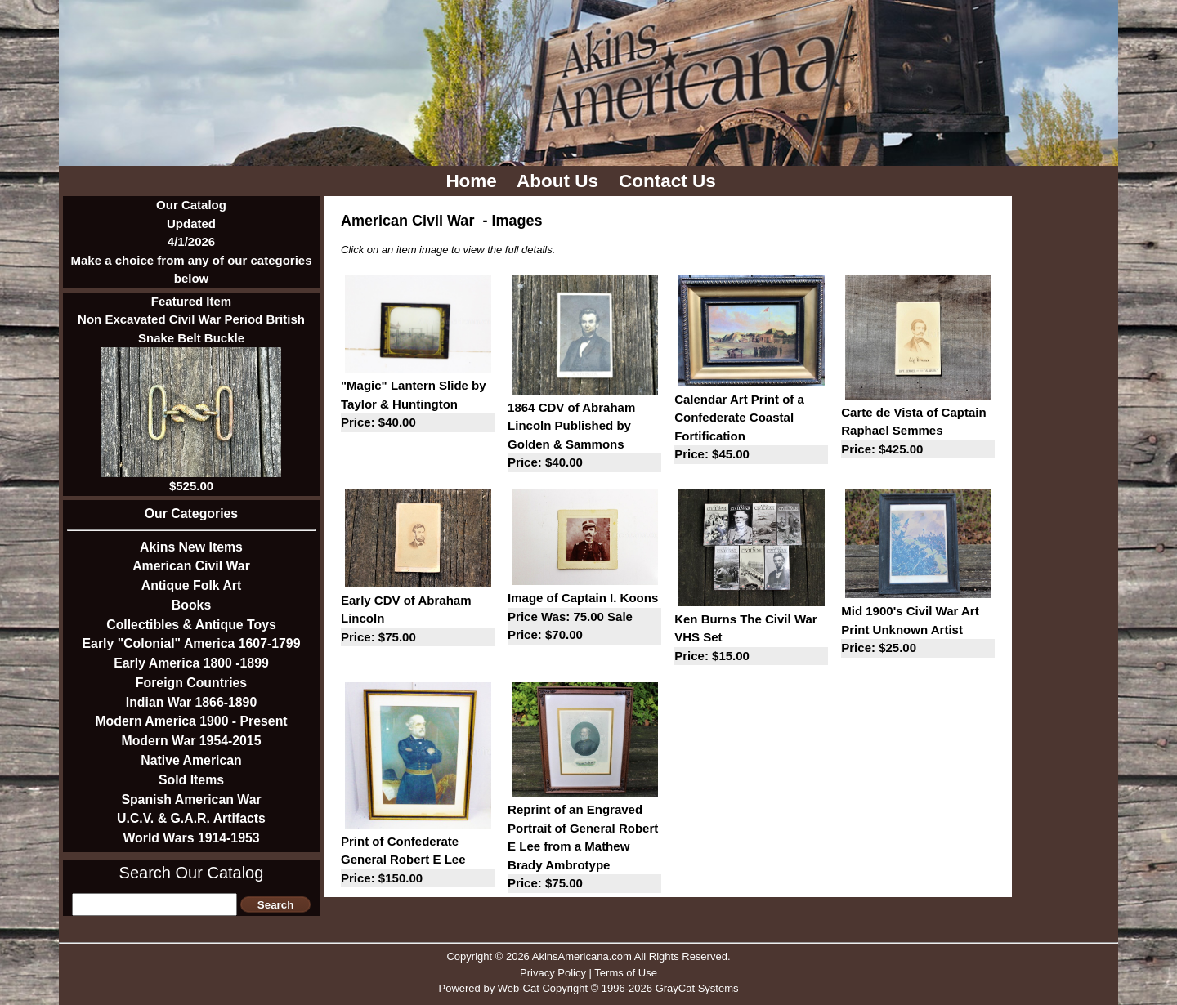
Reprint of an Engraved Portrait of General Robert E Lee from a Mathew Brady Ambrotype (584, 847)
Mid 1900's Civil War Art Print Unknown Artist (918, 631)
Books (191, 605)
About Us (560, 181)
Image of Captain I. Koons (584, 618)
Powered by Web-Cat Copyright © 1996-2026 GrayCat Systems (588, 988)
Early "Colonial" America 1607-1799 (192, 643)
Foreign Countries (191, 683)
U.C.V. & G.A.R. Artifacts (191, 818)
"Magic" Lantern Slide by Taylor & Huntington (418, 405)
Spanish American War (191, 799)
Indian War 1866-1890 (191, 702)
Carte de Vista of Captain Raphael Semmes (918, 432)
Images (516, 220)
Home (473, 181)
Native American (191, 760)
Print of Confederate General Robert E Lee (418, 861)
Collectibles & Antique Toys (191, 625)
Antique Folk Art (191, 585)
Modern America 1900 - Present (191, 721)
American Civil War (191, 566)
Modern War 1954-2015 (192, 741)
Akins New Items (191, 547)
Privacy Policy (553, 973)
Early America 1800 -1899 (191, 663)
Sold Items (191, 780)
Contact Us (670, 181)
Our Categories (191, 513)
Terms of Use (625, 973)
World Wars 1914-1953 (191, 838)
